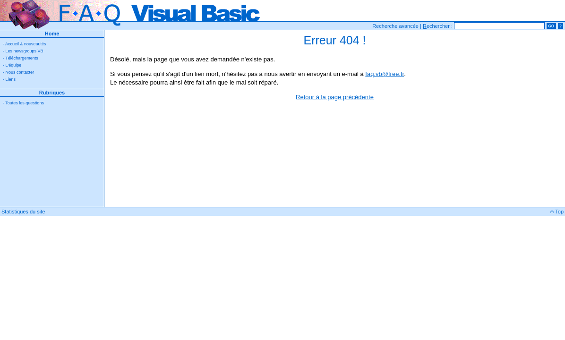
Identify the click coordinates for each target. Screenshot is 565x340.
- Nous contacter (18, 72)
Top (557, 211)
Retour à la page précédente (335, 97)
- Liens (9, 79)
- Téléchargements (20, 58)
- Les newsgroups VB (23, 51)
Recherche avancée (395, 26)
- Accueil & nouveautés (24, 44)
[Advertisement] (52, 159)
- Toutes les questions (23, 103)
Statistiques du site (23, 211)
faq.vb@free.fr (384, 73)
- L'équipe (12, 65)
